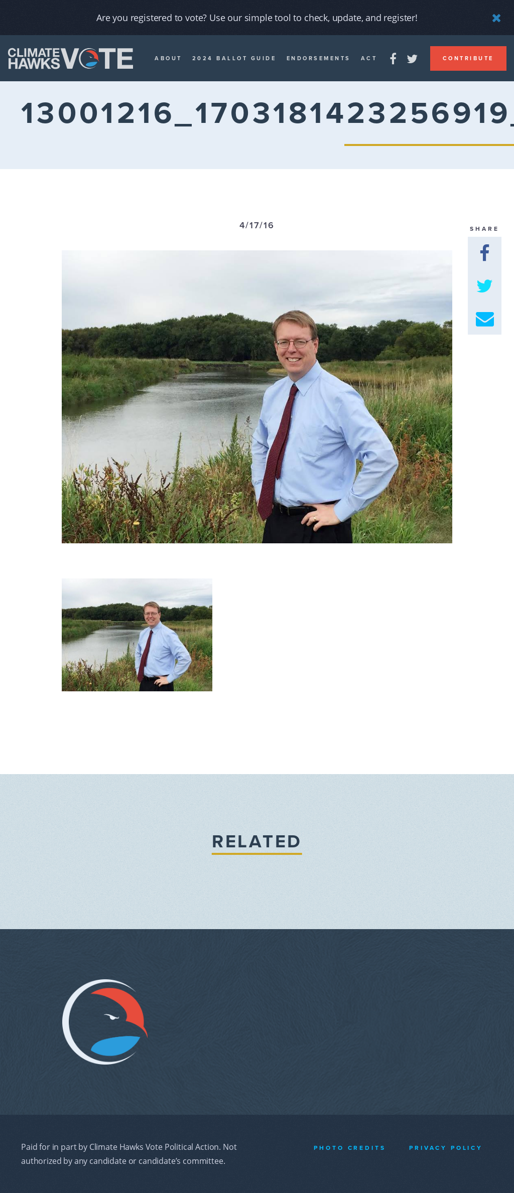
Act (369, 58)
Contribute (468, 58)
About (168, 58)
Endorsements (319, 58)
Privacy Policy (446, 1147)
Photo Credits (350, 1147)
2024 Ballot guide (234, 58)
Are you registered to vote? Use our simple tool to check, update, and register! (257, 18)
